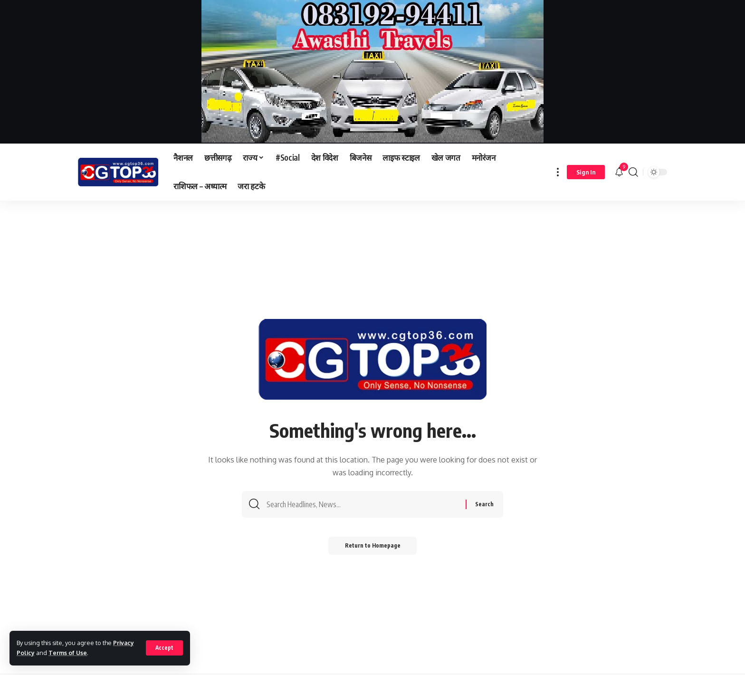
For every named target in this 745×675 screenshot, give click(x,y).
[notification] (619, 172)
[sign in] (586, 172)
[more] (557, 172)
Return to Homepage (373, 548)
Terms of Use (68, 652)
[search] (633, 172)
